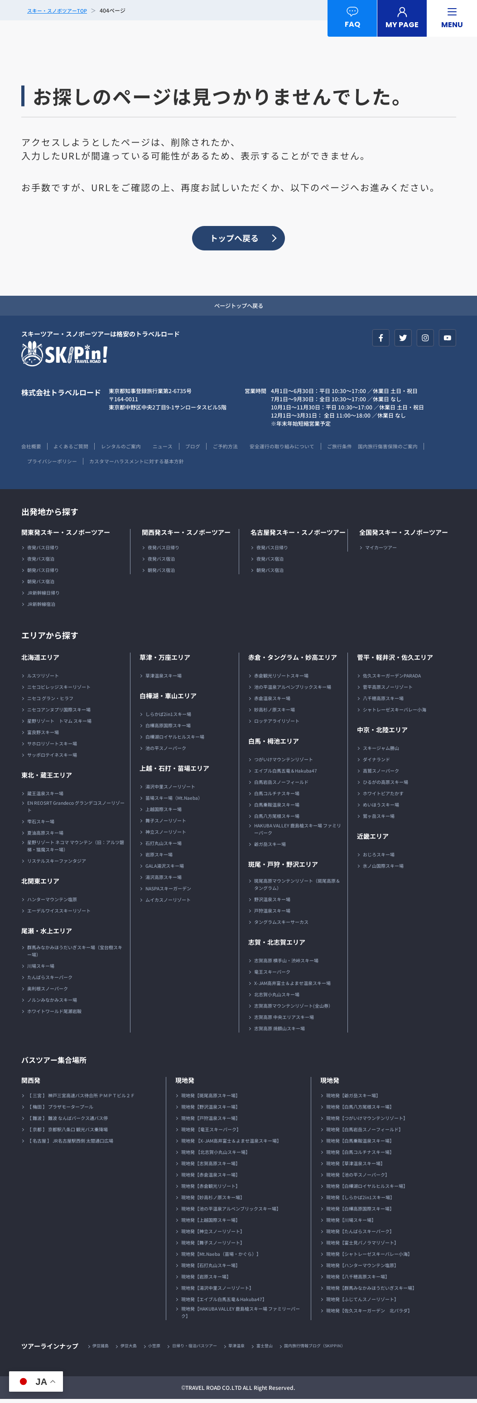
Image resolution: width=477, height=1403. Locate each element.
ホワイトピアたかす (383, 796)
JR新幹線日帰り (43, 595)
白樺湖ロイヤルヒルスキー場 (174, 739)
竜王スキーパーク (272, 974)
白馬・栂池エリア (273, 744)
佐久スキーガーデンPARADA (392, 678)
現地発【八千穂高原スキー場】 (358, 1279)
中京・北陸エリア (382, 732)
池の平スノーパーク (165, 751)
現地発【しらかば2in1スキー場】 (360, 1200)
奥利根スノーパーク (47, 991)
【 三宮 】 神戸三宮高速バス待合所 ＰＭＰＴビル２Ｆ (81, 1098)
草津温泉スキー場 (163, 678)
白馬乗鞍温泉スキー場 (276, 807)
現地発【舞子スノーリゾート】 (213, 1245)
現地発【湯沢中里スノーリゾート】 (217, 1291)
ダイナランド (376, 762)
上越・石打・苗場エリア (174, 771)
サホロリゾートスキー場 (52, 746)
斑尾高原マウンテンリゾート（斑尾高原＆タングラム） (297, 887)
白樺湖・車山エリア (168, 698)
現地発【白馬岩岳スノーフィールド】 (364, 1132)
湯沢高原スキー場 (163, 880)
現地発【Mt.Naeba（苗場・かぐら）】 (221, 1257)
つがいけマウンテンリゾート (283, 762)
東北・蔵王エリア (46, 778)
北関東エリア (40, 884)
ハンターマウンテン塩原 (52, 902)
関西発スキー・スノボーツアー (186, 535)
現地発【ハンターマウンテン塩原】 (362, 1268)
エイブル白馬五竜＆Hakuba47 (285, 773)
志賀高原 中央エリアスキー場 (284, 1020)
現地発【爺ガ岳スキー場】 (353, 1098)
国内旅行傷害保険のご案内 (54, 464)
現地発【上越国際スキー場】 (210, 1223)
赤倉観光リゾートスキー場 (281, 678)
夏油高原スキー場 (45, 835)
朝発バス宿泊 (40, 584)
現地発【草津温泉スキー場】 (355, 1166)
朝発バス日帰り (43, 573)
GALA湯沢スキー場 (164, 868)
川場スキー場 (40, 969)
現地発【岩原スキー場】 (206, 1279)
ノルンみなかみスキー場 (52, 1002)
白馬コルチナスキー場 (276, 796)
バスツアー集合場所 (58, 1062)
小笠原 (161, 1349)
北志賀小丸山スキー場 (276, 997)
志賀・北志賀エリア (276, 945)
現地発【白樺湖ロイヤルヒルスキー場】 (367, 1189)
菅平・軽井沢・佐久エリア (395, 660)
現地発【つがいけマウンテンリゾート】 (367, 1121)
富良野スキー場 (43, 735)
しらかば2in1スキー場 (168, 717)
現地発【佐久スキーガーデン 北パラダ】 (369, 1313)
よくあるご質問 (76, 449)
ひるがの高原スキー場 (385, 785)
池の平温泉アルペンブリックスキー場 (292, 690)
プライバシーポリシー (128, 464)
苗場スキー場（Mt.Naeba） (173, 801)
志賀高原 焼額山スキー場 (279, 1031)
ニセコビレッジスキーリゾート (59, 690)
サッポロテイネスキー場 (52, 757)
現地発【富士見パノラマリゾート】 (362, 1245)
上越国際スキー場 (163, 812)
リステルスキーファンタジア (56, 863)
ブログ (210, 449)
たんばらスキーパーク (49, 980)
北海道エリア (40, 660)
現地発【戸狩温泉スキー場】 (210, 1121)
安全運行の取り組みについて (309, 449)
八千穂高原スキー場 (383, 701)
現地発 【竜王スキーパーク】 (211, 1132)
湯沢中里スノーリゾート (170, 789)
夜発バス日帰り (43, 550)
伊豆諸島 (102, 1349)
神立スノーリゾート (165, 834)
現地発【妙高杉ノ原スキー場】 (213, 1200)
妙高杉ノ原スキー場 (274, 712)
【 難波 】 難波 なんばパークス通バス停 (67, 1121)
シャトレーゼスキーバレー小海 (394, 712)
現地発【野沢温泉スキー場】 (210, 1109)
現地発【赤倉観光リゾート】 (210, 1189)
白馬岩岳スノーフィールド (281, 785)
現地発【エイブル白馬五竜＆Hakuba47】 (224, 1302)
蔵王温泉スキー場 (45, 796)
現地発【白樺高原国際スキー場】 (360, 1211)
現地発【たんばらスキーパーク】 (360, 1234)
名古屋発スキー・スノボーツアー (298, 535)
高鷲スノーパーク (381, 773)
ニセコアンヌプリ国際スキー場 (59, 712)
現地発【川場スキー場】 (351, 1223)
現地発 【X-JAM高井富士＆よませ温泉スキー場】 (231, 1143)
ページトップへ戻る (238, 307)
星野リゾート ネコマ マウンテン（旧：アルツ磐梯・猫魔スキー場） (75, 849)
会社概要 (32, 449)
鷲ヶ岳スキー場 (379, 819)
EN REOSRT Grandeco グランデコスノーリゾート (76, 809)
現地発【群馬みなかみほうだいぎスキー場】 (371, 1291)
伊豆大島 (133, 1349)
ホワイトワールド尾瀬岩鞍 (54, 1014)
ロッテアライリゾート (276, 724)
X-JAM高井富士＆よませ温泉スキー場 (292, 986)
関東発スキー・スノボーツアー (65, 535)
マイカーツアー (381, 550)
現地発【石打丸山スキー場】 (210, 1268)
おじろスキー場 (379, 857)
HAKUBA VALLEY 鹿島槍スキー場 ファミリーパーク (297, 832)
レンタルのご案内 (131, 449)
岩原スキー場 (159, 857)
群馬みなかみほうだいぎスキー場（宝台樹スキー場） (74, 954)
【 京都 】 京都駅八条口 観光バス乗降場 (67, 1132)
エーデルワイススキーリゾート (59, 913)
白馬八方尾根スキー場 (276, 819)
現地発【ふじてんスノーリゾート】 (362, 1302)
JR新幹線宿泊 (41, 607)
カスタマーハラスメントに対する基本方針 (220, 464)
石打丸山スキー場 (163, 846)
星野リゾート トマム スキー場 (59, 724)
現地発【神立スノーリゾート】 (213, 1234)
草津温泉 (251, 1349)
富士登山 (281, 1349)
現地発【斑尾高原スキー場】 (210, 1098)
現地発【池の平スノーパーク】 (358, 1177)
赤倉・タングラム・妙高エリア (292, 660)
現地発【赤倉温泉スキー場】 (210, 1177)
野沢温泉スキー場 (272, 902)
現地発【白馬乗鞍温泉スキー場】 (360, 1143)
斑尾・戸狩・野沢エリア (283, 867)
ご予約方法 (246, 449)
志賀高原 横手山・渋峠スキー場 (286, 963)
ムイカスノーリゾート (168, 902)
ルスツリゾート (43, 678)
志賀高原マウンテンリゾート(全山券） (293, 1008)
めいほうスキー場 (381, 807)
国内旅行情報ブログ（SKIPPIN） (336, 1349)
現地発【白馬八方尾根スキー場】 (360, 1109)
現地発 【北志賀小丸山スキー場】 (215, 1155)
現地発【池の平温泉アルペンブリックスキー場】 (231, 1211)
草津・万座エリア (165, 660)
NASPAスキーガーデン (168, 891)
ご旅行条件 (372, 449)
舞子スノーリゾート (165, 823)
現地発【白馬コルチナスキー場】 (360, 1155)
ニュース (177, 449)
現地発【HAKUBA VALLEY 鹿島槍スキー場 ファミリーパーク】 (240, 1315)
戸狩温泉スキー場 (272, 913)
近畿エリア (373, 839)
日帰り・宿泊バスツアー (205, 1349)
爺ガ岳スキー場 (270, 847)
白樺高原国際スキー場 (168, 728)
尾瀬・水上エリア (46, 933)
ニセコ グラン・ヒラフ (50, 701)
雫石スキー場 (40, 824)
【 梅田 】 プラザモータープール (60, 1109)
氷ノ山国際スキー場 (383, 868)
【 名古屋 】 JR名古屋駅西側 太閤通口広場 (70, 1143)
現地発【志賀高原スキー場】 (210, 1166)
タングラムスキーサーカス (281, 925)
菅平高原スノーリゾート (388, 690)
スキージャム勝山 (381, 751)
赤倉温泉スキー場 (272, 701)
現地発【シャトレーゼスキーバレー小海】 (369, 1257)
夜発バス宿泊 (40, 561)
